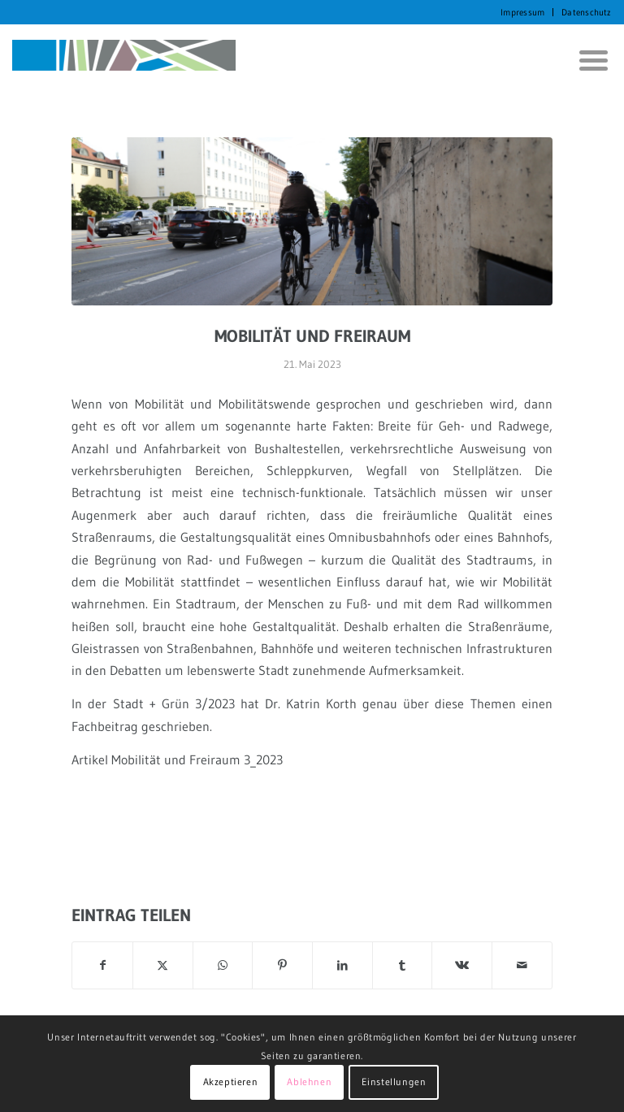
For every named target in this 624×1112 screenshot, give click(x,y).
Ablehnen (309, 1081)
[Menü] (587, 60)
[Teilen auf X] (163, 965)
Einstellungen (394, 1081)
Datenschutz (586, 12)
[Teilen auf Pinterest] (282, 965)
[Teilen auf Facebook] (102, 965)
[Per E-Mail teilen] (522, 965)
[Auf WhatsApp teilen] (223, 965)
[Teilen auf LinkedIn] (342, 965)
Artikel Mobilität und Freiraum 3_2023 (177, 759)
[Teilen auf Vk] (462, 965)
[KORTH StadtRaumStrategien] (124, 60)
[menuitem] (522, 12)
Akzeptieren (230, 1081)
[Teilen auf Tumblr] (402, 965)
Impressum (522, 12)
